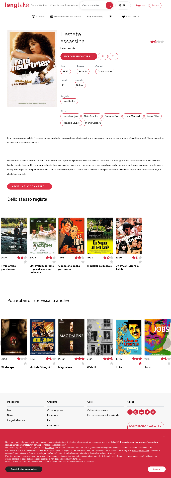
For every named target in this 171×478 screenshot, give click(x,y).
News (10, 415)
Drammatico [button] (105, 71)
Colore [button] (79, 85)
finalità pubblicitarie (140, 450)
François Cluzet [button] (71, 122)
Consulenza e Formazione (63, 5)
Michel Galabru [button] (93, 122)
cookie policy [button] (59, 445)
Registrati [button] (141, 5)
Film (9, 410)
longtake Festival (16, 420)
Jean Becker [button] (69, 101)
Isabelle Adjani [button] (70, 116)
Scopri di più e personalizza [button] (24, 469)
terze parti (49, 447)
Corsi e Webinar (39, 5)
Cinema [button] (38, 16)
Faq (49, 420)
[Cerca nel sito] (97, 5)
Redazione (52, 415)
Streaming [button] (95, 16)
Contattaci (53, 425)
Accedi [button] (155, 5)
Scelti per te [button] (130, 16)
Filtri (123, 5)
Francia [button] (83, 71)
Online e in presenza (97, 410)
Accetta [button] (156, 469)
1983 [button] (65, 71)
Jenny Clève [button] (153, 116)
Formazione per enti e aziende (103, 415)
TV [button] (112, 16)
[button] (78, 56)
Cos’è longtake (55, 410)
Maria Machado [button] (133, 116)
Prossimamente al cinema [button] (65, 16)
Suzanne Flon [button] (112, 116)
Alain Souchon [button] (91, 116)
